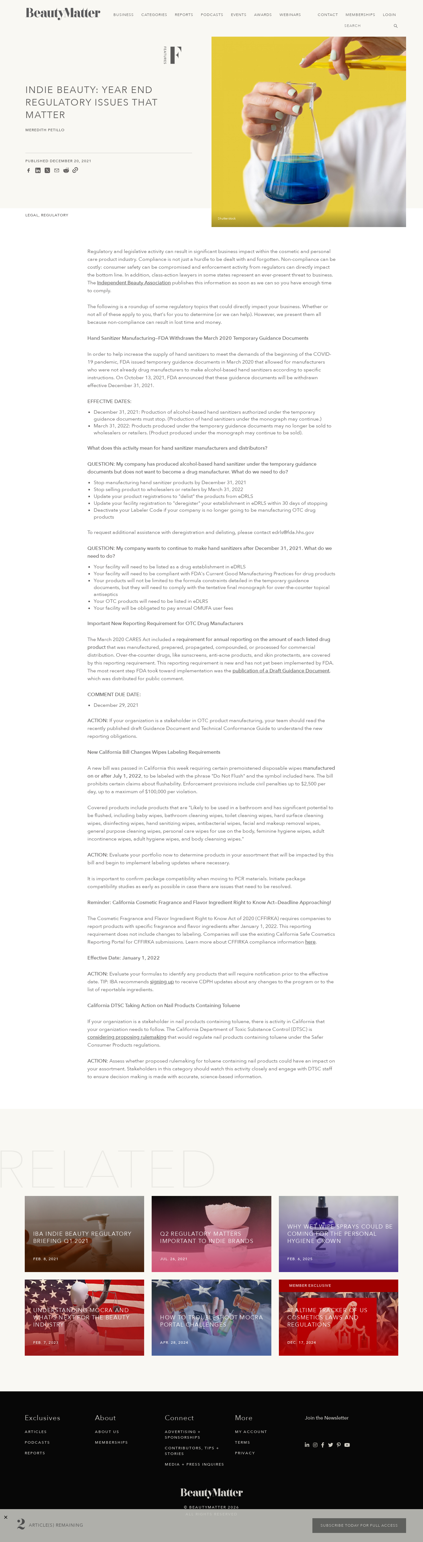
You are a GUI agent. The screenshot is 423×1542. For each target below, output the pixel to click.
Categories (154, 14)
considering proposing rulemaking (126, 1037)
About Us (107, 1431)
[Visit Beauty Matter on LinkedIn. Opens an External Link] (307, 1445)
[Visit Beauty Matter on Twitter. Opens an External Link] (330, 1445)
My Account (251, 1431)
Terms (242, 1442)
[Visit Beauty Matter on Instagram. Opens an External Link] (315, 1445)
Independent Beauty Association (134, 282)
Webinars (290, 14)
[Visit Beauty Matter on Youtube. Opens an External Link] (347, 1445)
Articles (36, 1431)
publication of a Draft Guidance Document (280, 670)
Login (389, 14)
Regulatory (54, 215)
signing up (162, 981)
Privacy (245, 1453)
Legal (32, 215)
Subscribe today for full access (359, 1525)
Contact (328, 14)
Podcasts (212, 14)
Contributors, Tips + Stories (192, 1451)
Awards (263, 14)
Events (239, 14)
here (310, 942)
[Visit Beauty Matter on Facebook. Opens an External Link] (322, 1445)
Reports (184, 14)
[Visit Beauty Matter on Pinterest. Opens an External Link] (339, 1445)
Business (123, 14)
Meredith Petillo (45, 130)
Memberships (360, 14)
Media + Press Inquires (194, 1464)
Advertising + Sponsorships (183, 1434)
